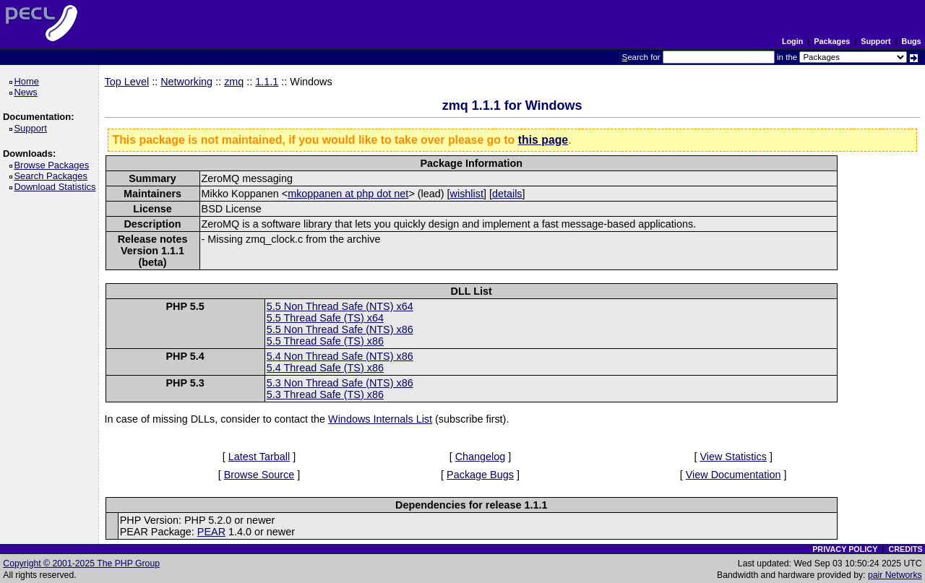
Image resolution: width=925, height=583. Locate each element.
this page (543, 140)
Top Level (127, 81)
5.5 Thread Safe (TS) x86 (325, 341)
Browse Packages (54, 165)
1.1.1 (266, 81)
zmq (234, 81)
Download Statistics (57, 186)
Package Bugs (480, 474)
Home (28, 81)
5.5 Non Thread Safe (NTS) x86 (340, 329)
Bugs (911, 41)
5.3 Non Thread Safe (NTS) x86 (340, 383)
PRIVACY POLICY (844, 549)
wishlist (466, 193)
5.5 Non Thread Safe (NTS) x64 (340, 306)
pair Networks (895, 575)
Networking (186, 81)
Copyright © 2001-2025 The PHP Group (81, 563)
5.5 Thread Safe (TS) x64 (325, 318)
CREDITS (905, 549)
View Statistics (733, 456)
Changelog (480, 456)
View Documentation (733, 474)
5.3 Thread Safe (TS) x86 (325, 394)
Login (792, 41)
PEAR (211, 531)
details (507, 193)
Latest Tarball (259, 456)
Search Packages (52, 175)
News (28, 92)
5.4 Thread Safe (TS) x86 (325, 367)
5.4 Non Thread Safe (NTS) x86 (340, 356)
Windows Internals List (380, 419)
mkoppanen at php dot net (348, 193)
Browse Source (259, 474)
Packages (832, 41)
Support (875, 41)
